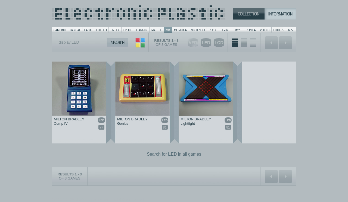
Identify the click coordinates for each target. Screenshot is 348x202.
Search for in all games (174, 154)
